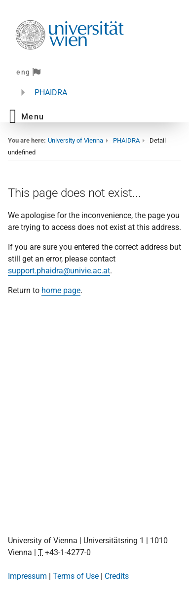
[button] (26, 116)
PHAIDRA (51, 92)
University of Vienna (75, 140)
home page (60, 290)
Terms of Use (76, 576)
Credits (117, 576)
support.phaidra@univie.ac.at (59, 270)
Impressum (27, 576)
